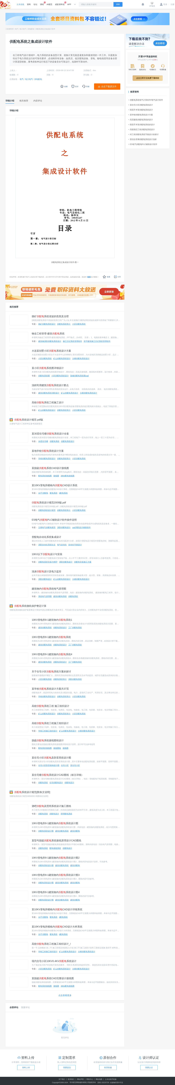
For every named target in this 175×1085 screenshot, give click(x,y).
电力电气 (23, 29)
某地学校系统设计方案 (48, 451)
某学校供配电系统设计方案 (141, 115)
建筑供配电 (75, 831)
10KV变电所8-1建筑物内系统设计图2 (56, 857)
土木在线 (20, 4)
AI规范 (49, 4)
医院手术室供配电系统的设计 (142, 124)
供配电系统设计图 (46, 831)
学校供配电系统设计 (47, 458)
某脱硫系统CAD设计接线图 (50, 468)
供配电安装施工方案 (82, 562)
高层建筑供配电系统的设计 (141, 120)
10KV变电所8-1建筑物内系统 (51, 637)
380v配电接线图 (67, 476)
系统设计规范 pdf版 (26, 419)
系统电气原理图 (45, 596)
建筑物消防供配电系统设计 (49, 341)
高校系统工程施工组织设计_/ (51, 944)
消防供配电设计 (64, 527)
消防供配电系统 (75, 679)
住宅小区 (65, 765)
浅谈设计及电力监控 (46, 571)
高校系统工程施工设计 (48, 402)
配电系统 (53, 493)
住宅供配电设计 (56, 782)
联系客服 (108, 1067)
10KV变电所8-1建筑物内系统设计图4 (56, 892)
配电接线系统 (55, 848)
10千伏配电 (43, 493)
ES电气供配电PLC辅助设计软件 (143, 144)
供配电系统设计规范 (47, 510)
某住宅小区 (75, 765)
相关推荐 (14, 307)
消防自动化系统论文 (47, 545)
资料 (29, 4)
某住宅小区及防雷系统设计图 (51, 757)
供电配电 (31, 29)
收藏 (106, 276)
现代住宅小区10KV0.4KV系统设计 (54, 961)
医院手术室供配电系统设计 (141, 110)
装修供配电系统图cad (79, 376)
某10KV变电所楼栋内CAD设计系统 (54, 485)
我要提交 (67, 1067)
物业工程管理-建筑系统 (48, 333)
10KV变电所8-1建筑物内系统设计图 (55, 823)
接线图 (56, 476)
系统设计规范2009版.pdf (49, 502)
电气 (16, 29)
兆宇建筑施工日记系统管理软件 (97, 341)
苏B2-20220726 (103, 1082)
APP (69, 4)
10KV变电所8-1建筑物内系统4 (52, 654)
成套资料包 (60, 3)
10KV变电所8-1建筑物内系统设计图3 (56, 875)
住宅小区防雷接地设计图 (48, 765)
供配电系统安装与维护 (47, 562)
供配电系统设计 (67, 441)
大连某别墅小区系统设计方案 (51, 350)
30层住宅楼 (43, 441)
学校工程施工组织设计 (47, 731)
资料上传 (26, 1067)
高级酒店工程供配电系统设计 (142, 129)
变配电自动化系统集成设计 (46, 537)
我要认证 (149, 1067)
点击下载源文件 (108, 86)
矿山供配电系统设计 (62, 358)
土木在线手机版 (110, 1079)
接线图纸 (57, 748)
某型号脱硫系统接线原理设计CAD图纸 (56, 840)
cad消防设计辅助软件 (81, 527)
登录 (163, 4)
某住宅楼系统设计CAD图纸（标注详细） (58, 775)
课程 (42, 3)
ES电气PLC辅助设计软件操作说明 (54, 519)
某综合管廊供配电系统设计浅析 (143, 139)
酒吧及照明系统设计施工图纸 (51, 806)
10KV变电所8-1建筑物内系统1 (52, 620)
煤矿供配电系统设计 (47, 324)
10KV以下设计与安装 (47, 554)
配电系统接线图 (45, 476)
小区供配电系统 (79, 324)
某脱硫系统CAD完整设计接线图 (53, 978)
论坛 (35, 4)
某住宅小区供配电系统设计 (141, 105)
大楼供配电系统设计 (80, 358)
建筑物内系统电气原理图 (49, 588)
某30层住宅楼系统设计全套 (50, 433)
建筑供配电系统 (60, 596)
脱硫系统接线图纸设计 (48, 740)
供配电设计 (69, 782)
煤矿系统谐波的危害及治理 (50, 316)
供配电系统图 (44, 376)
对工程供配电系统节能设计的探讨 (144, 134)
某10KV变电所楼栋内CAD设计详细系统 (57, 909)
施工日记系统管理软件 (72, 341)
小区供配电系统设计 (60, 376)
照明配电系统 (66, 814)
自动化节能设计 (75, 545)
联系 (89, 277)
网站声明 (80, 1079)
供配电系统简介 (64, 324)
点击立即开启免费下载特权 (147, 78)
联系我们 (71, 1079)
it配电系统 (63, 493)
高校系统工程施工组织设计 (50, 723)
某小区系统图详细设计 (48, 368)
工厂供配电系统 (75, 627)
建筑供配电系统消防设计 (48, 393)
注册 (171, 4)
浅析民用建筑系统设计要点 (50, 385)
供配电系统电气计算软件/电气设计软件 (146, 100)
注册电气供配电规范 (47, 527)
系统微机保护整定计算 (28, 606)
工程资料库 (9, 29)
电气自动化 (62, 545)
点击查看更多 (65, 995)
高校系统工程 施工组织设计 (50, 706)
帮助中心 (89, 1079)
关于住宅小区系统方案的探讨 (51, 671)
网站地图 (99, 1079)
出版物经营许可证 (116, 1082)
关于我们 (62, 1079)
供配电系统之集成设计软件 (45, 29)
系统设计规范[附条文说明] (30, 792)
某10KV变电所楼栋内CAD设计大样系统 (57, 926)
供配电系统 (54, 441)
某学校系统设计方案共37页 (50, 688)
